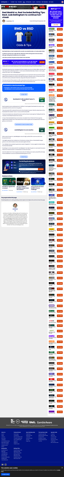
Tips (16, 2)
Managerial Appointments (42, 439)
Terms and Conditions (5, 443)
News (24, 2)
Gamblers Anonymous (54, 425)
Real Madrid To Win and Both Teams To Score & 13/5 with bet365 (18, 87)
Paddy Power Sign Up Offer (18, 450)
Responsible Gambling (5, 442)
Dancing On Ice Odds (54, 439)
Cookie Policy (3, 439)
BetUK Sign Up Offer (17, 454)
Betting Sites (29, 2)
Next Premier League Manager (43, 435)
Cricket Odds (28, 436)
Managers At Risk (41, 436)
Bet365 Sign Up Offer (17, 451)
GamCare (43, 425)
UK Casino (51, 2)
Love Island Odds (53, 436)
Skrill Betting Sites (4, 458)
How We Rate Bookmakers (5, 441)
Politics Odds (53, 435)
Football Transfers (16, 443)
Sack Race (38, 2)
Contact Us (3, 436)
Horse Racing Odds (29, 438)
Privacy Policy (3, 438)
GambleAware (47, 425)
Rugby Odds (28, 441)
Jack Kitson (9, 21)
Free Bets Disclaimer (4, 445)
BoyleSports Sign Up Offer (18, 457)
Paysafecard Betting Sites (5, 457)
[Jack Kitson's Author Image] (15, 206)
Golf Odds (27, 439)
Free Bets (20, 2)
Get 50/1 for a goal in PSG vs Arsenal (8, 187)
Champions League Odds (18, 438)
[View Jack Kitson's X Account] (13, 21)
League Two (16, 442)
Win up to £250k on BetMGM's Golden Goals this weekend (23, 188)
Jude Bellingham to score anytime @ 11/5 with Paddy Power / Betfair (19, 89)
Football (12, 2)
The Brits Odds (53, 441)
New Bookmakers (4, 455)
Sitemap (2, 446)
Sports (33, 2)
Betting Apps (3, 451)
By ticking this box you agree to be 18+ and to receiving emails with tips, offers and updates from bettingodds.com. (31, 172)
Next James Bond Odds (54, 442)
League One (16, 441)
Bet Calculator (45, 2)
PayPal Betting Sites (4, 454)
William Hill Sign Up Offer (17, 452)
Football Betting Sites (4, 459)
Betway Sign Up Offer (17, 458)
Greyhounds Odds (29, 435)
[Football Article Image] (9, 181)
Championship (16, 435)
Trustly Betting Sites (4, 452)
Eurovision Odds (53, 438)
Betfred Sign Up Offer (17, 455)
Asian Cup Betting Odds (17, 439)
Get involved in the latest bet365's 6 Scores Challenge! (37, 188)
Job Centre (40, 441)
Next (44, 183)
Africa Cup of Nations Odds (18, 436)
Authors (2, 435)
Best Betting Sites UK (4, 450)
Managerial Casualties (42, 438)
